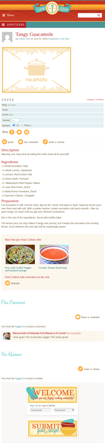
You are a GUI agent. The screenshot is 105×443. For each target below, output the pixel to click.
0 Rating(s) (91, 100)
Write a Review (92, 368)
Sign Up (34, 405)
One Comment (31, 141)
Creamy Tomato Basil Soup (53, 268)
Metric (26, 125)
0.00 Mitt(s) (100, 100)
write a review (57, 141)
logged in (20, 326)
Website (15, 283)
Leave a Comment (90, 316)
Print (11, 141)
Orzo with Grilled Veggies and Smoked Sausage (18, 269)
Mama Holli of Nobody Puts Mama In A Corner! (39, 333)
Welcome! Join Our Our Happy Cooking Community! (51, 395)
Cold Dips (64, 39)
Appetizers (15, 24)
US (16, 125)
